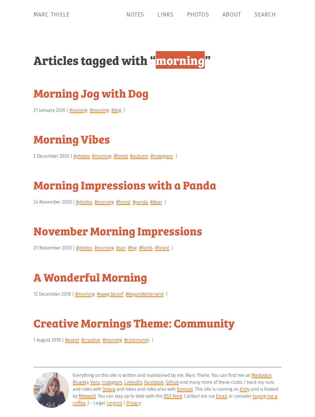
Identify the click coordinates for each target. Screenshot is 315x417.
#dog (116, 110)
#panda (140, 202)
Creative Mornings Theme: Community (134, 322)
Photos (198, 14)
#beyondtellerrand (145, 294)
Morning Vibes (71, 139)
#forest (121, 156)
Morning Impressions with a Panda (124, 184)
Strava (108, 389)
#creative (90, 340)
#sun (121, 248)
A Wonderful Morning (90, 277)
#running (78, 110)
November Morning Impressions (117, 230)
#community (136, 340)
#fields (146, 248)
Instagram (112, 382)
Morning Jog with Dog (91, 93)
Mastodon (261, 375)
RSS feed (173, 396)
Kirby (245, 389)
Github (172, 382)
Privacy (133, 403)
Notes (135, 14)
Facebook (154, 382)
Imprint (114, 403)
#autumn (139, 156)
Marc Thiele (51, 14)
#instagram (162, 156)
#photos (82, 156)
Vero (95, 382)
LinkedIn (133, 382)
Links (166, 14)
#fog (132, 248)
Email (221, 396)
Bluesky (80, 382)
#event (72, 340)
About (231, 14)
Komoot (185, 389)
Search (265, 14)
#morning (99, 110)
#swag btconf (110, 294)
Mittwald (87, 396)
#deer (156, 202)
